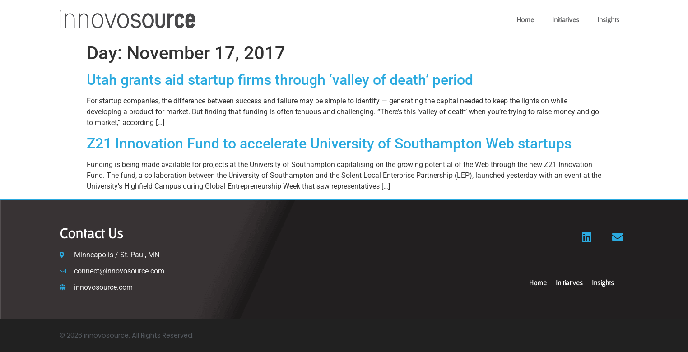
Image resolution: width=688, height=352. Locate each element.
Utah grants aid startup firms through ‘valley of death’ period (282, 79)
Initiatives (565, 19)
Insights (608, 19)
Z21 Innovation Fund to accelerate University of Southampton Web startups (329, 143)
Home (525, 19)
